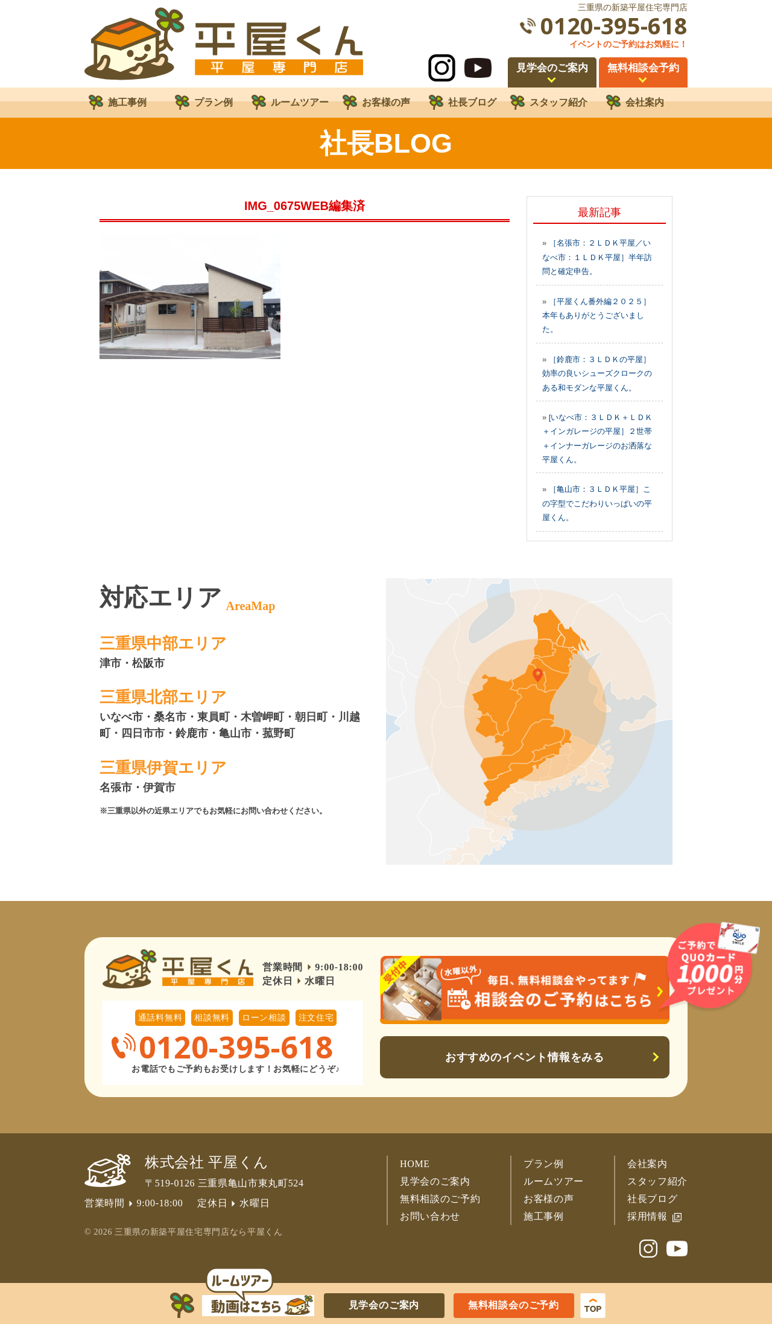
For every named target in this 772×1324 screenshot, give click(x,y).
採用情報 (647, 1216)
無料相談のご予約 (440, 1199)
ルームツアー (554, 1181)
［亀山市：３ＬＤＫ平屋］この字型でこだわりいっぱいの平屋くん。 (597, 503)
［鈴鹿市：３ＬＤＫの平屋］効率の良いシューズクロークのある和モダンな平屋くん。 (597, 373)
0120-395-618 (614, 26)
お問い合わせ (430, 1216)
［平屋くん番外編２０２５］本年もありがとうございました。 (596, 315)
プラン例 (544, 1164)
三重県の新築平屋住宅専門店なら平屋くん (198, 1231)
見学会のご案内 (435, 1181)
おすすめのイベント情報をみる (525, 1057)
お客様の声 (549, 1199)
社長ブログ (652, 1199)
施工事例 (544, 1216)
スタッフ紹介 (657, 1181)
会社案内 (647, 1164)
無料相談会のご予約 (513, 1305)
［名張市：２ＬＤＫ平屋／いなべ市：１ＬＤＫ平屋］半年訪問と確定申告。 (597, 257)
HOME (415, 1164)
